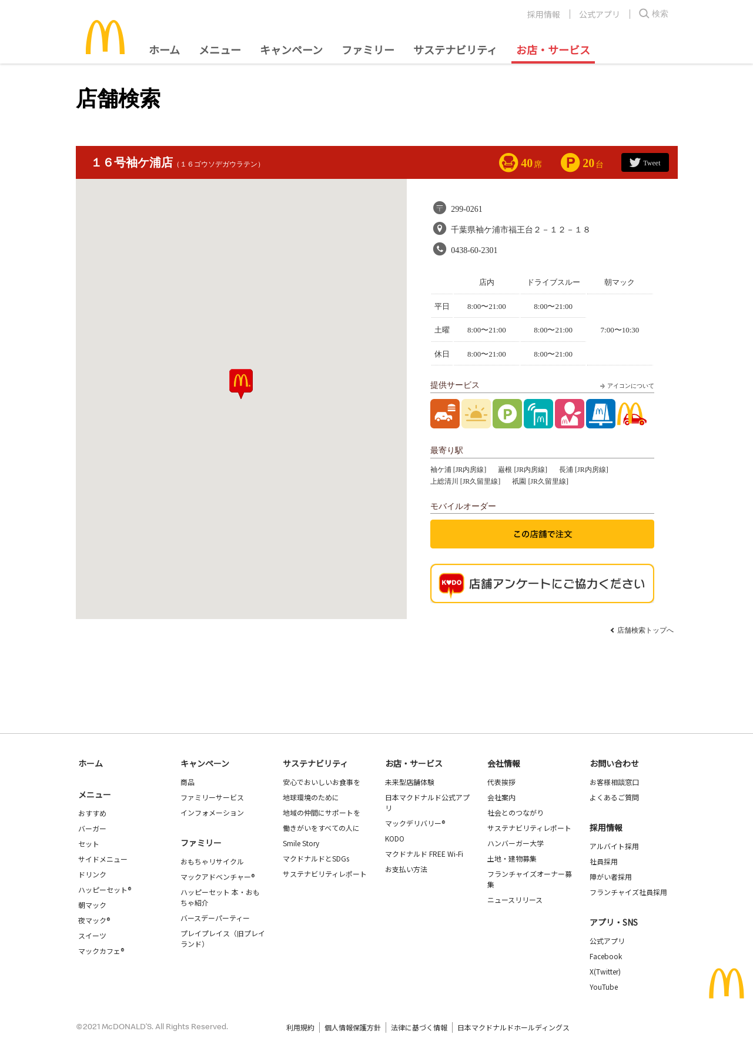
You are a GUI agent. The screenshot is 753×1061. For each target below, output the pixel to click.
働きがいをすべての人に (321, 828)
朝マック (92, 905)
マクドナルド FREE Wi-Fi (424, 854)
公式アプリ (599, 14)
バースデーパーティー (215, 918)
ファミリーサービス (212, 797)
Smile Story (301, 843)
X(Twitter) (605, 971)
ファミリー (368, 49)
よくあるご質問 (614, 797)
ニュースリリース (515, 899)
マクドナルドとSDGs (316, 858)
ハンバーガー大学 (515, 843)
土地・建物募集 (512, 858)
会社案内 (501, 797)
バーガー (92, 828)
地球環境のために (311, 797)
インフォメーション (212, 812)
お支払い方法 (406, 869)
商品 (187, 782)
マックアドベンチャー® (217, 877)
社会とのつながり (515, 812)
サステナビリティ (455, 49)
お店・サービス (553, 49)
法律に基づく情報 (419, 1027)
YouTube (604, 987)
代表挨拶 (501, 782)
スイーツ (92, 935)
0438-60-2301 (474, 250)
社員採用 (604, 861)
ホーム (164, 49)
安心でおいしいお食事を (321, 782)
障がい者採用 (611, 877)
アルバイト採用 (614, 846)
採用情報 (543, 14)
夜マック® (94, 920)
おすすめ (92, 813)
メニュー (94, 794)
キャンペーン (291, 49)
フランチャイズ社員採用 (628, 892)
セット (88, 844)
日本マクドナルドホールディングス (513, 1027)
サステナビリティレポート (325, 874)
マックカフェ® (101, 951)
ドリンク (92, 874)
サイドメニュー (103, 859)
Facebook (606, 956)
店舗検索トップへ (645, 630)
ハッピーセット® (104, 889)
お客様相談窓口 (614, 782)
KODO (394, 838)
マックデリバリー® (415, 823)
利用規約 (300, 1027)
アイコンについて (626, 386)
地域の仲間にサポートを (321, 812)
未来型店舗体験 (409, 782)
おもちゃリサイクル (212, 861)
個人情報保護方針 (352, 1027)
